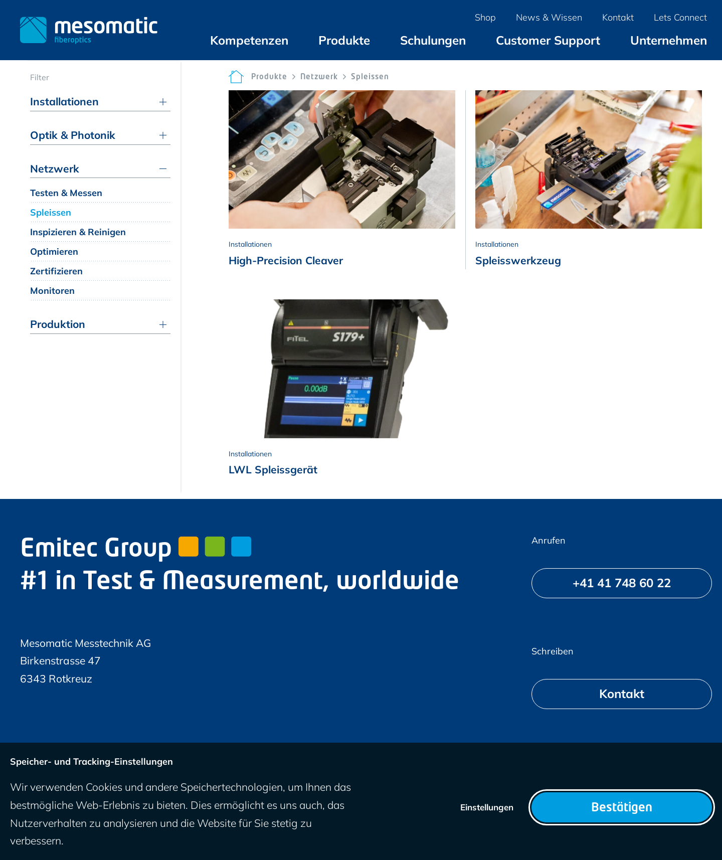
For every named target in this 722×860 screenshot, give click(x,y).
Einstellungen (486, 807)
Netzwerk (319, 77)
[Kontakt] (621, 694)
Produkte (269, 77)
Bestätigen (621, 808)
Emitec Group (135, 550)
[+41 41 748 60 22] (621, 583)
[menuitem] (249, 40)
